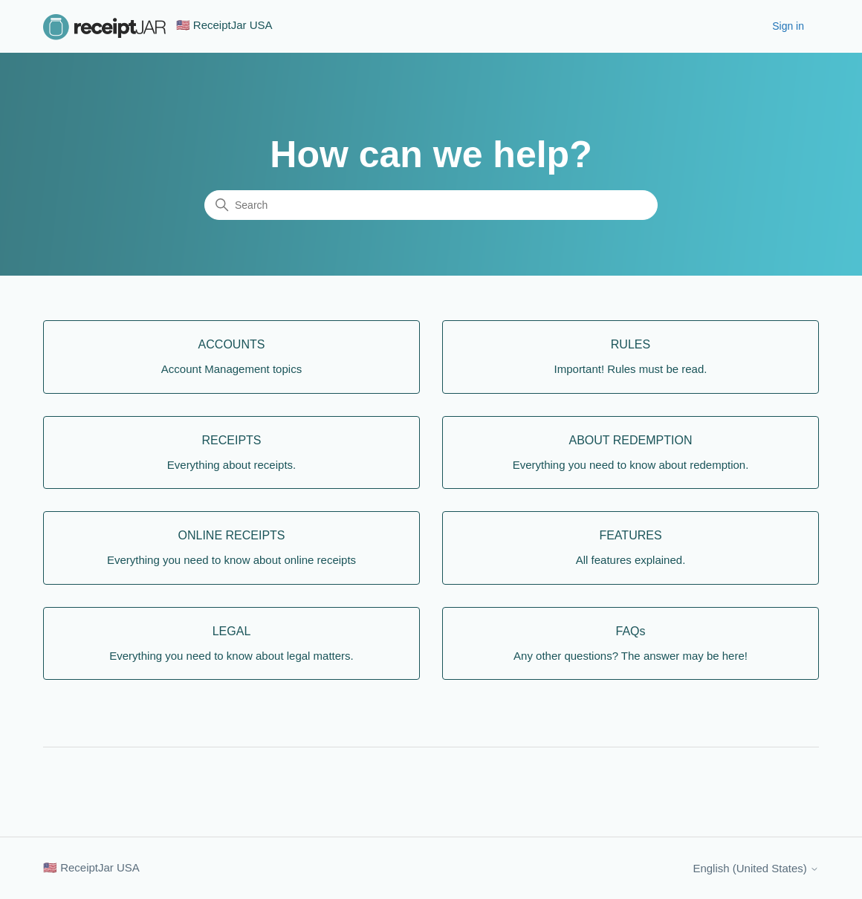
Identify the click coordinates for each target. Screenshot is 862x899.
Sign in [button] (788, 26)
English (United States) (756, 868)
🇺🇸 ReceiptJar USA (91, 867)
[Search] (431, 205)
